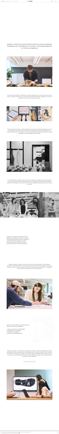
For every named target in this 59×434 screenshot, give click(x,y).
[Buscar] (58, 1)
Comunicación (16, 1)
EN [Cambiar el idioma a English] (54, 1)
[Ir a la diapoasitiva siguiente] (58, 205)
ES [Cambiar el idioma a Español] (55, 1)
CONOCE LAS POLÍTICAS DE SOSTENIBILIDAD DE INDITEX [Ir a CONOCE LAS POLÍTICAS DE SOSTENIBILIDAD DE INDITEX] (29, 362)
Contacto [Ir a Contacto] (52, 1)
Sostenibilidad (8, 1)
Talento (12, 1)
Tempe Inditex (3, 1)
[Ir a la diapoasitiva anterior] (1, 205)
